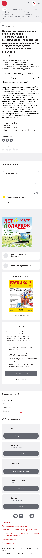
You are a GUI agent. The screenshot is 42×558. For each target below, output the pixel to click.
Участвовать (21, 453)
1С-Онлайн (6, 407)
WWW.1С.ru (7, 400)
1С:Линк (5, 404)
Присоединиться (21, 471)
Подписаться (21, 436)
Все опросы (21, 380)
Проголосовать (21, 373)
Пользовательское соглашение (14, 526)
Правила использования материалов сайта (19, 530)
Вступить (21, 489)
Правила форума (9, 539)
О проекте (6, 522)
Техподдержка (8, 543)
